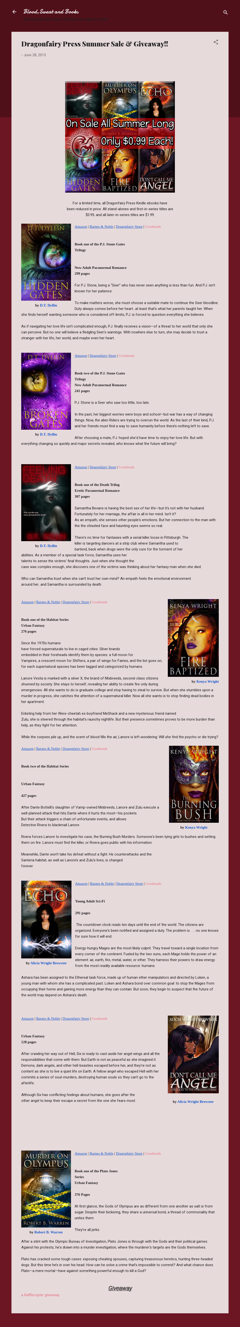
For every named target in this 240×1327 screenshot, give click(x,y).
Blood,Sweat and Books (51, 12)
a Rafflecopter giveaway (40, 1295)
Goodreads (153, 227)
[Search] (226, 13)
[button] (216, 43)
